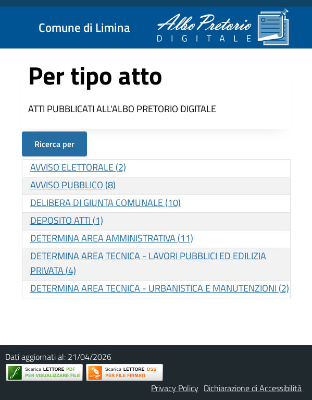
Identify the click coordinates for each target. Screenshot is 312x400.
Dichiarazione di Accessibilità (253, 388)
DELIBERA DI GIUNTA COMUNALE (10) (105, 203)
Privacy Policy (174, 388)
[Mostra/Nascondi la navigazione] (12, 26)
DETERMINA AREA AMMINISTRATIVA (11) (111, 238)
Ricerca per (54, 144)
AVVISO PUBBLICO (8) (73, 185)
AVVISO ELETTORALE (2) (78, 167)
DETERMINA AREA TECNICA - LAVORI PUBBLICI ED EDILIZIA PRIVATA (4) (148, 263)
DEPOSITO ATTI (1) (66, 220)
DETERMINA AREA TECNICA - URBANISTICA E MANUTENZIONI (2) (159, 288)
